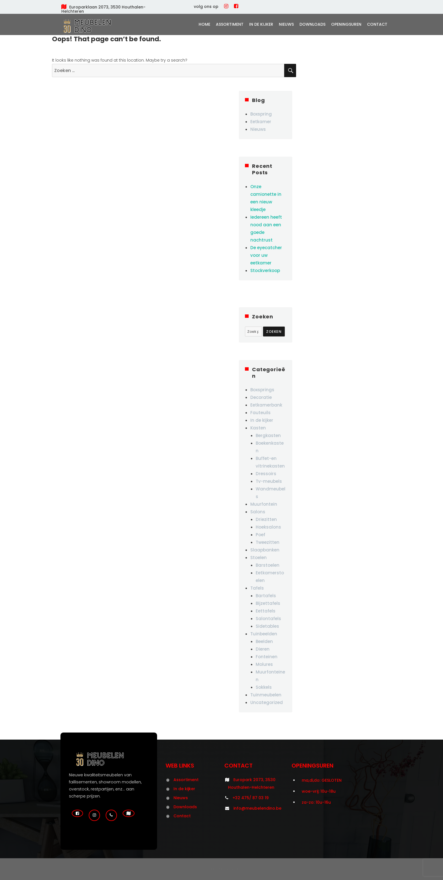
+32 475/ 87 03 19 (251, 798)
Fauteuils (260, 413)
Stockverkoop (265, 270)
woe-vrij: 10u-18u (319, 791)
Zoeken (274, 331)
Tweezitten (267, 542)
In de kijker (261, 24)
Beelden (264, 641)
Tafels (257, 588)
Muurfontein (263, 504)
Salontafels (268, 619)
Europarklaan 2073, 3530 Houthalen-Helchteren (103, 9)
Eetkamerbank (266, 405)
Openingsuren (346, 24)
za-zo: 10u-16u (316, 802)
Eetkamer (260, 122)
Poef (260, 535)
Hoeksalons (268, 527)
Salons (257, 512)
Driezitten (266, 519)
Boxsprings (262, 390)
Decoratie (261, 397)
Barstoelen (267, 565)
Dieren (263, 649)
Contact (377, 24)
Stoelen (258, 557)
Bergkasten (268, 435)
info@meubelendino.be (257, 808)
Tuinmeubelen (265, 695)
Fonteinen (266, 657)
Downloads (312, 24)
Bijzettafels (268, 603)
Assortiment (230, 24)
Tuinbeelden (263, 634)
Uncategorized (266, 702)
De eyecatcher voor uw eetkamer (266, 255)
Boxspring (261, 114)
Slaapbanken (264, 550)
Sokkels (264, 687)
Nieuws (286, 24)
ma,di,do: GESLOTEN (322, 780)
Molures (264, 664)
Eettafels (265, 611)
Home (204, 24)
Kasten (258, 428)
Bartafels (266, 596)
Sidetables (267, 626)
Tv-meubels (269, 481)
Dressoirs (266, 474)
